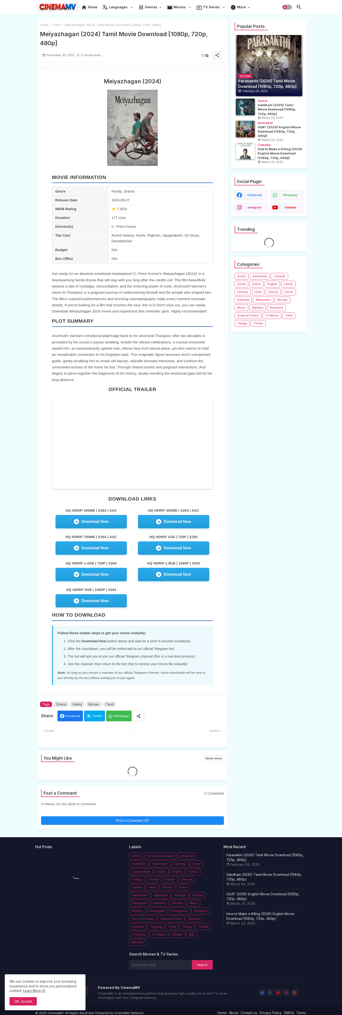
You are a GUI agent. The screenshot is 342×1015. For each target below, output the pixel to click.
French (170, 879)
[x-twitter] (270, 992)
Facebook (73, 716)
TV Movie (272, 315)
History (273, 292)
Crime (241, 284)
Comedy (279, 276)
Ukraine (177, 934)
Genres (147, 7)
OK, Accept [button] (23, 1001)
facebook (254, 195)
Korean (198, 895)
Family (77, 704)
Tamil (57, 25)
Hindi (258, 292)
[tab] (89, 8)
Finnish (154, 879)
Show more (213, 758)
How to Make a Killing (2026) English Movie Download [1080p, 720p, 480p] (260, 916)
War (191, 934)
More (238, 7)
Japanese (161, 895)
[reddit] (294, 992)
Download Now (91, 521)
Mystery (257, 307)
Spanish (194, 919)
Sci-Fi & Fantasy (143, 919)
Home (89, 7)
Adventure (259, 276)
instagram (254, 207)
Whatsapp (121, 716)
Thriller (258, 323)
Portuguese (179, 911)
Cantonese (159, 864)
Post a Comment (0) (132, 820)
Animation (139, 864)
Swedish (138, 926)
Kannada (243, 300)
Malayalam (263, 300)
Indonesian (139, 895)
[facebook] (262, 992)
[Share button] (138, 716)
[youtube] (278, 992)
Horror (289, 292)
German (186, 879)
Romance (276, 307)
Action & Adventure (160, 856)
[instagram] (286, 992)
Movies (177, 7)
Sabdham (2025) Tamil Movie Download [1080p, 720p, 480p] (264, 876)
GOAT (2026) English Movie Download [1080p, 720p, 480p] (262, 896)
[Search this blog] (160, 965)
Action (241, 276)
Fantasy (242, 292)
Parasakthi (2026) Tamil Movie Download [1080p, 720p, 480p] (265, 857)
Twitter (97, 716)
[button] (287, 7)
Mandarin (159, 903)
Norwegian (157, 911)
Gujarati (137, 887)
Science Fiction (248, 315)
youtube (290, 207)
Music (241, 307)
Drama (61, 704)
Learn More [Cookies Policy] (32, 991)
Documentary (141, 871)
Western (137, 942)
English (272, 284)
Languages (115, 7)
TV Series (208, 7)
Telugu (242, 323)
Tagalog (156, 926)
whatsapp (290, 195)
